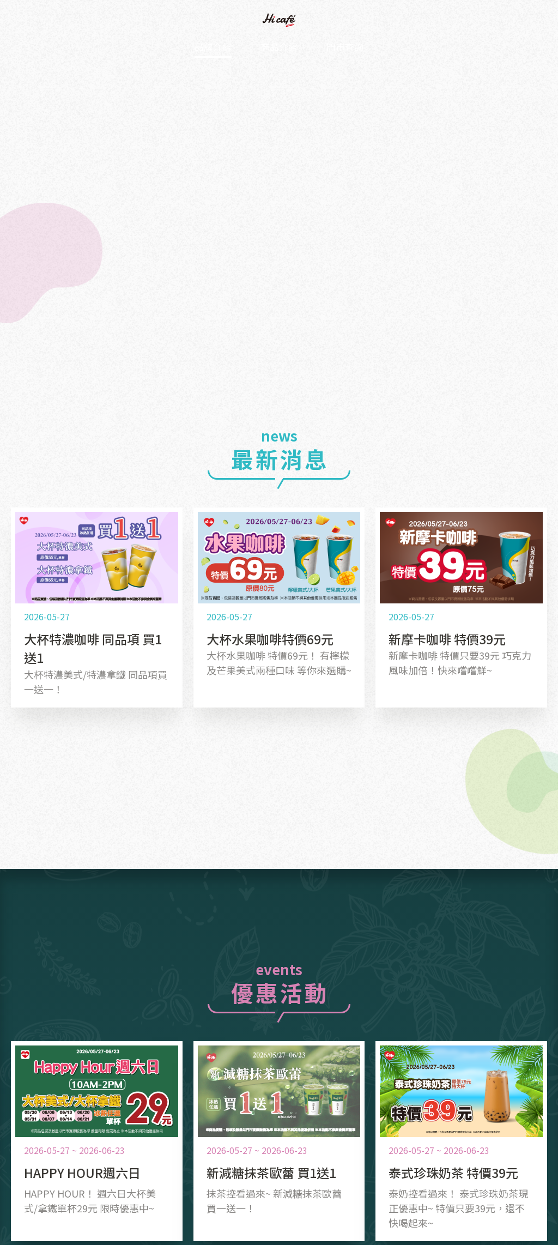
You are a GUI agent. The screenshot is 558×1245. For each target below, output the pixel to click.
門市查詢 (361, 47)
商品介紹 (279, 47)
